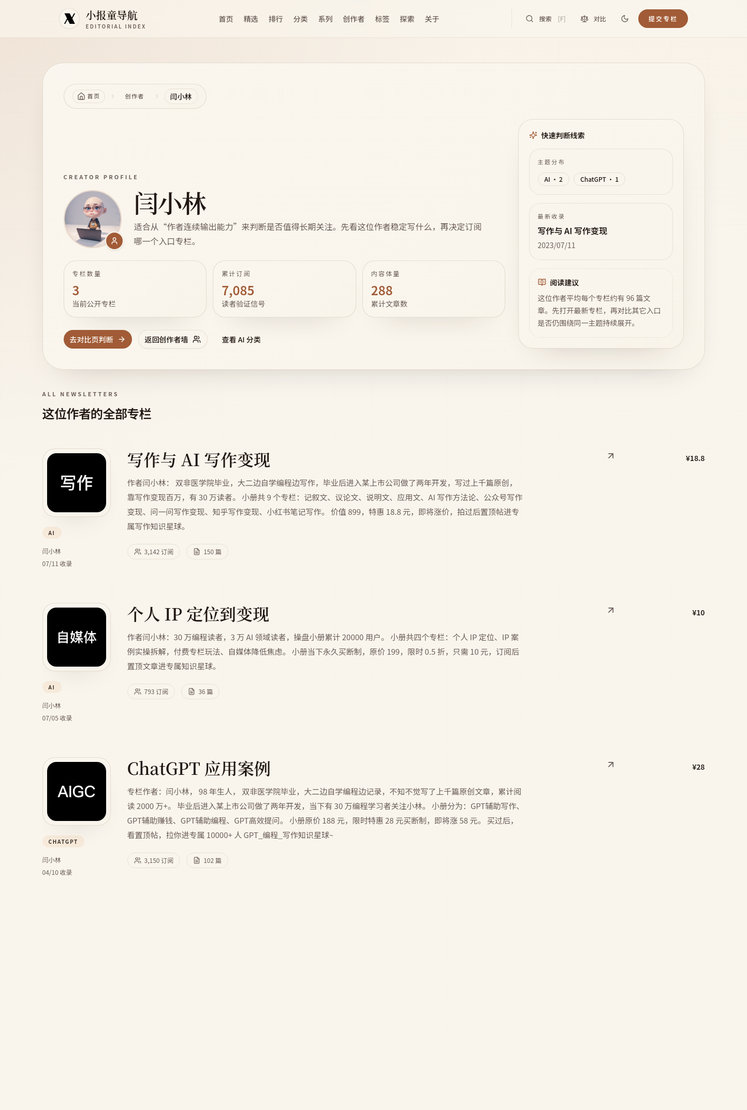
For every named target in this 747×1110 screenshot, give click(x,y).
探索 (407, 18)
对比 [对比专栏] (593, 18)
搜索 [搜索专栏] (545, 18)
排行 (275, 18)
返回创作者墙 (173, 339)
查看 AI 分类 (241, 339)
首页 (225, 18)
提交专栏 (663, 18)
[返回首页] (88, 96)
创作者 (353, 18)
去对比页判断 (98, 339)
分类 (300, 18)
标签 (382, 18)
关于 (431, 18)
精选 (250, 18)
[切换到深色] (625, 18)
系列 (325, 18)
